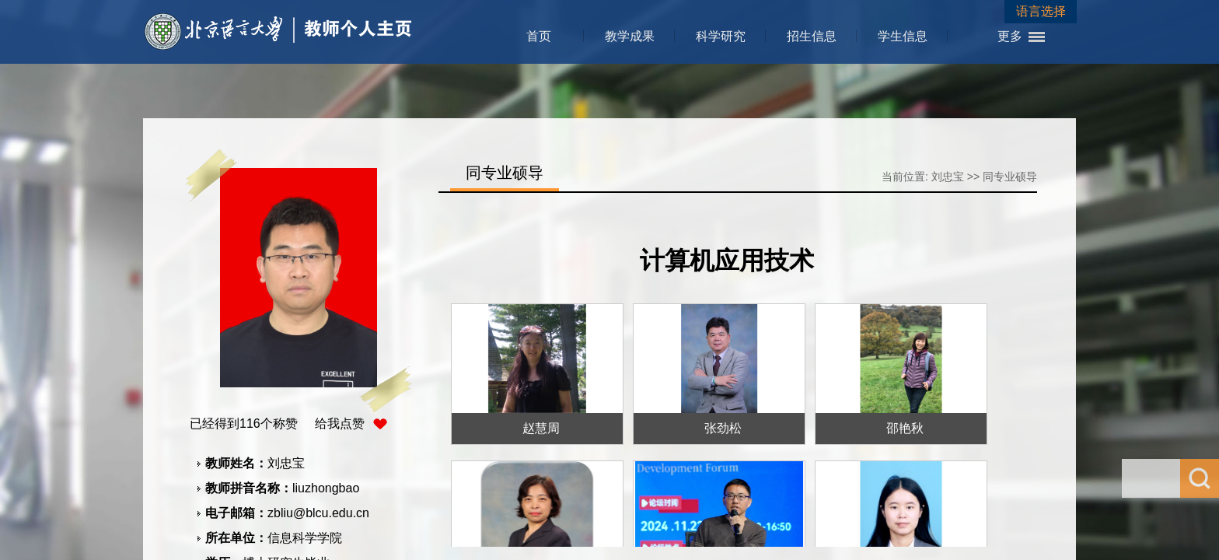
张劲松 (723, 428)
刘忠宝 (947, 176)
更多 (1009, 36)
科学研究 (721, 36)
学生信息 (902, 36)
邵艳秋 (905, 428)
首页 (538, 36)
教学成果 (630, 36)
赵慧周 (541, 428)
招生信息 (812, 36)
